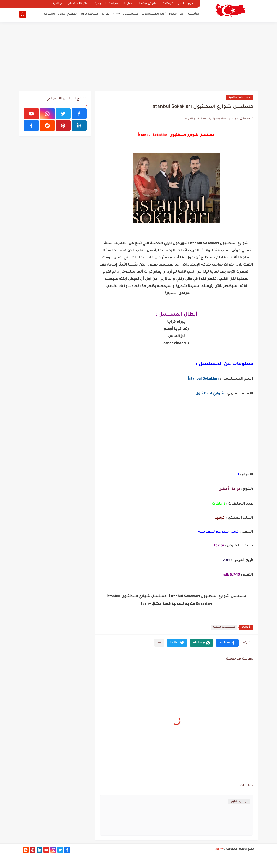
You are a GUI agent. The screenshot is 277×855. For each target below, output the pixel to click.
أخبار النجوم (176, 14)
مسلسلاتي (130, 14)
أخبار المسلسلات (154, 14)
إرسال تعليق (239, 801)
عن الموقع (56, 3)
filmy (116, 14)
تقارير (106, 14)
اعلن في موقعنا (148, 3)
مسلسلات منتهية (239, 97)
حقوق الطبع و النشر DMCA (178, 3)
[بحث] (22, 14)
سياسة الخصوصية (106, 3)
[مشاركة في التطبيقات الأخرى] (159, 643)
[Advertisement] (138, 56)
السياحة (49, 14)
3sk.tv (219, 849)
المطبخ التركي (68, 14)
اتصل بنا (128, 3)
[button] (227, 643)
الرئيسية (193, 14)
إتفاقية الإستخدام (78, 3)
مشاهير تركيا (90, 14)
